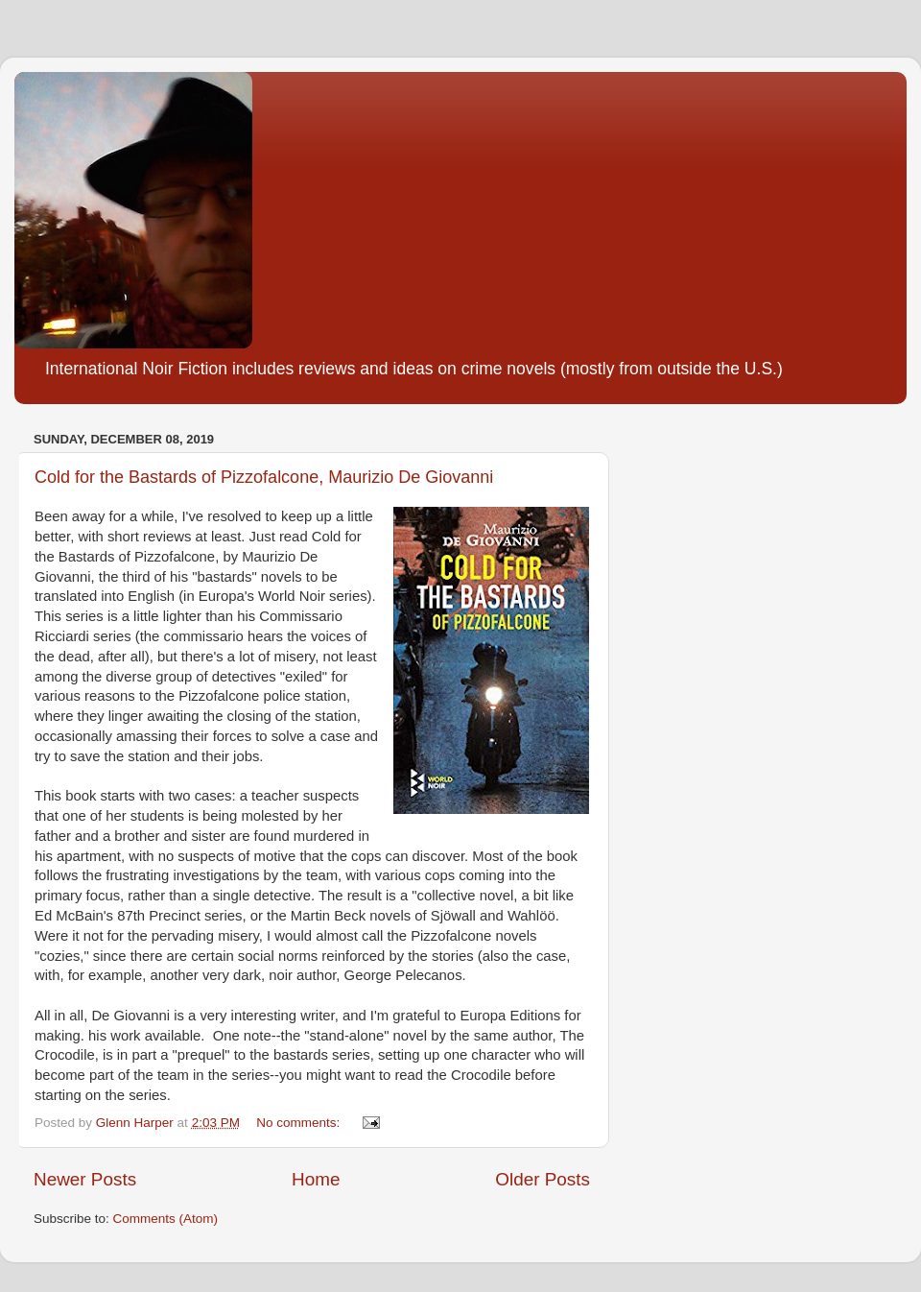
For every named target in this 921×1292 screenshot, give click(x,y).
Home (316, 1179)
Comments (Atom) (166, 1218)
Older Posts (542, 1179)
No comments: (299, 1122)
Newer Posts (85, 1179)
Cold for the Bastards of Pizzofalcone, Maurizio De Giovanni (264, 477)
